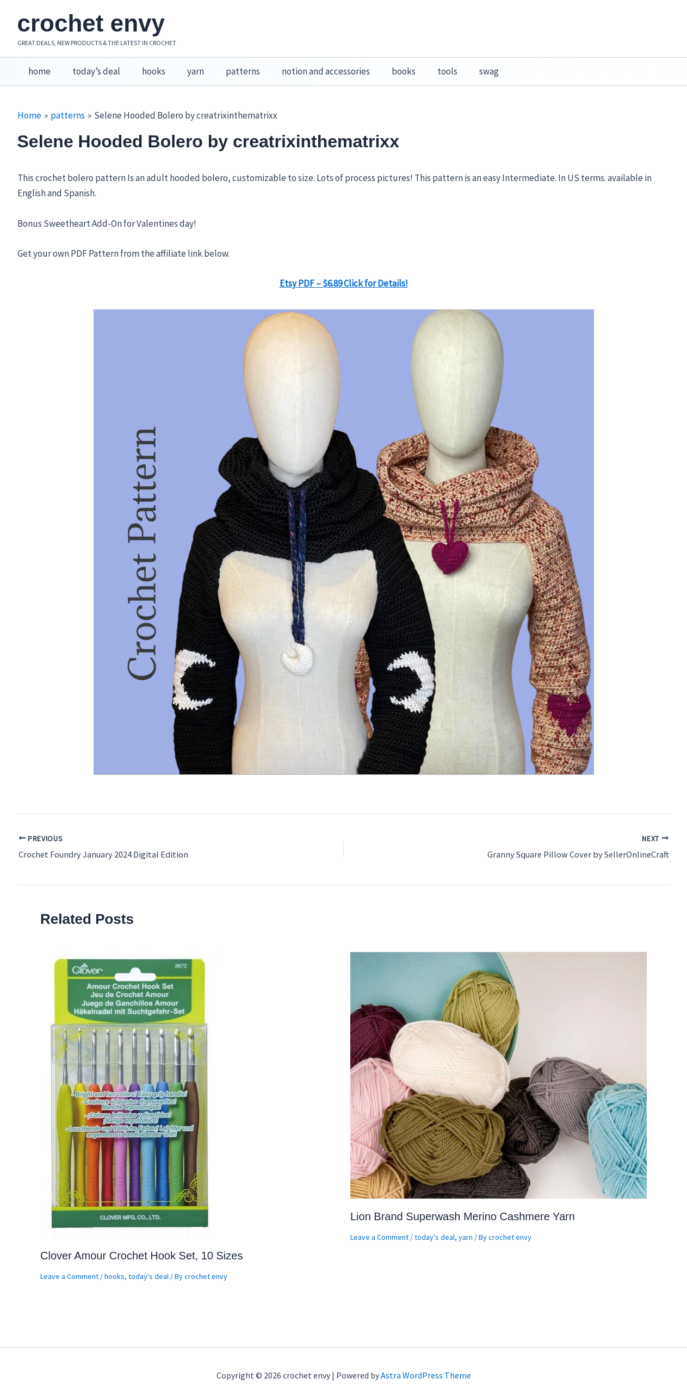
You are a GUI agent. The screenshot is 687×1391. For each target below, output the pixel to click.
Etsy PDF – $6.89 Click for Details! (344, 272)
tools (423, 66)
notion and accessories (308, 66)
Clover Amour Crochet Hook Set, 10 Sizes (141, 1244)
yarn (184, 66)
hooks (145, 66)
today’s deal (91, 66)
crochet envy (91, 23)
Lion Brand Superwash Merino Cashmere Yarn (462, 1205)
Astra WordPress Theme (426, 1363)
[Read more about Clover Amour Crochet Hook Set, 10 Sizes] (130, 1083)
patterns (228, 66)
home (38, 66)
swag (461, 66)
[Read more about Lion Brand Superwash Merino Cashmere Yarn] (498, 1063)
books (382, 66)
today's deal (148, 1265)
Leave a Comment (69, 1265)
